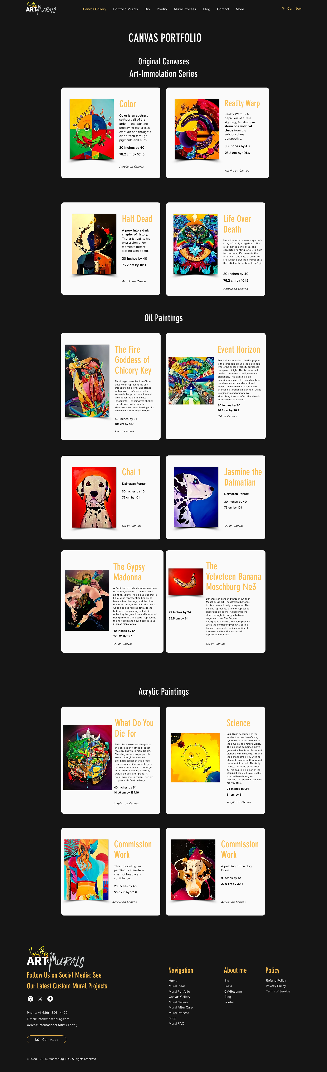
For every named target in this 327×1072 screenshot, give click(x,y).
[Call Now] (292, 8)
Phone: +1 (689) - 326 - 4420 (47, 1012)
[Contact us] (46, 1039)
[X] (40, 999)
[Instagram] (30, 999)
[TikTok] (50, 999)
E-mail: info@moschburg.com (48, 1019)
